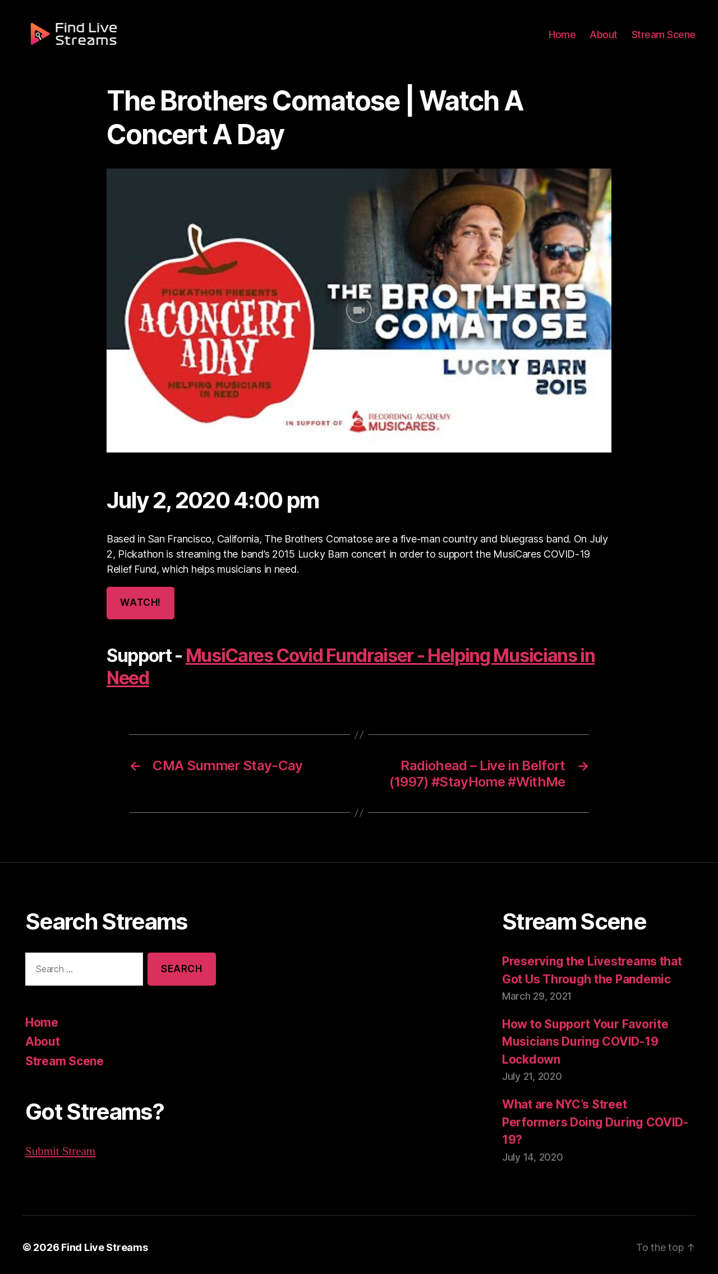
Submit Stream (60, 1150)
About (608, 40)
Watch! (139, 602)
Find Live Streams (99, 1242)
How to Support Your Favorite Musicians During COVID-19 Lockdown (583, 1041)
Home (569, 40)
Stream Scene (665, 40)
